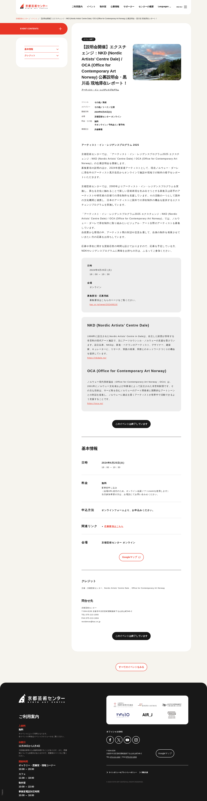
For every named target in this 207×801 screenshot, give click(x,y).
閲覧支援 (147, 773)
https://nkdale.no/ (97, 358)
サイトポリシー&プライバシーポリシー (124, 773)
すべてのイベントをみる (131, 667)
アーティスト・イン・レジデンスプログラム (102, 90)
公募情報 (115, 6)
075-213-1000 (115, 757)
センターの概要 (146, 6)
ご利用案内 (77, 6)
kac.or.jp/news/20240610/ (104, 304)
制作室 (103, 6)
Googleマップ (129, 557)
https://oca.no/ (95, 403)
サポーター (128, 6)
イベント (91, 6)
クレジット (30, 56)
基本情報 (29, 49)
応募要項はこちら (114, 526)
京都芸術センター (33, 6)
